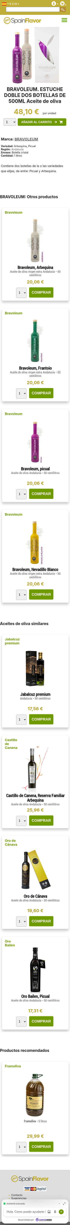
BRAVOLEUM (26, 139)
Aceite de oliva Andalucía (26, 473)
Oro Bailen (10, 943)
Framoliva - (35, 1121)
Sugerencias (19, 1198)
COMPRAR (41, 292)
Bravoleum (13, 212)
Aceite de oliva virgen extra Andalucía (33, 271)
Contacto (16, 1195)
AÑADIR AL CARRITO (42, 122)
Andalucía (17, 149)
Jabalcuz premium (12, 641)
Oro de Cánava (11, 842)
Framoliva (13, 1066)
